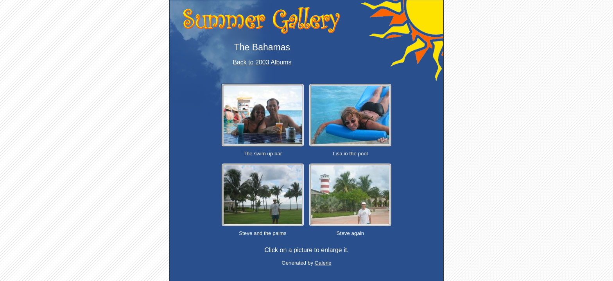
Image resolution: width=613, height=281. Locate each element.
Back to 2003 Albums (262, 62)
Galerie (323, 263)
